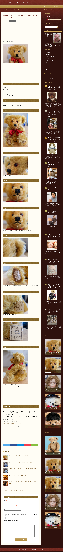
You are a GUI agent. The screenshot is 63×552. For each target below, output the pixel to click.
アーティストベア (48, 60)
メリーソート (19, 6)
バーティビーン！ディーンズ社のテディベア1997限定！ (19, 456)
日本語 (49, 19)
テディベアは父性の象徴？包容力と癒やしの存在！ (54, 236)
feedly (35, 445)
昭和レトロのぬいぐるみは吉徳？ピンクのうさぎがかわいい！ (54, 261)
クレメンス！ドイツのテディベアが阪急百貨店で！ (18, 475)
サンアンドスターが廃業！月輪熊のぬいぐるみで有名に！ (54, 88)
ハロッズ (31, 6)
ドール (46, 64)
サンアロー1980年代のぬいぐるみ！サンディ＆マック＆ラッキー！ (54, 139)
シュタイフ (7, 6)
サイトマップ (49, 77)
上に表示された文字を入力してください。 (12, 520)
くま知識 (43, 6)
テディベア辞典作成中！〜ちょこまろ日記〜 (19, 3)
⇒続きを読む (51, 46)
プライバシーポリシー (51, 78)
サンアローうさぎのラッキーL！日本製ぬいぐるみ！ (54, 164)
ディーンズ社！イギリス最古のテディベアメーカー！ (13, 423)
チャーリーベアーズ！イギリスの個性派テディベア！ (54, 311)
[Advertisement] (21, 31)
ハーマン (47, 68)
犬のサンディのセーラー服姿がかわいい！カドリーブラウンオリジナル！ (22, 469)
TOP (11, 10)
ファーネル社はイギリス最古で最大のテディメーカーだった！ (54, 286)
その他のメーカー (12, 21)
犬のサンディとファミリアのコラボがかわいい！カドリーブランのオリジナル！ (23, 462)
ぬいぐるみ (56, 6)
